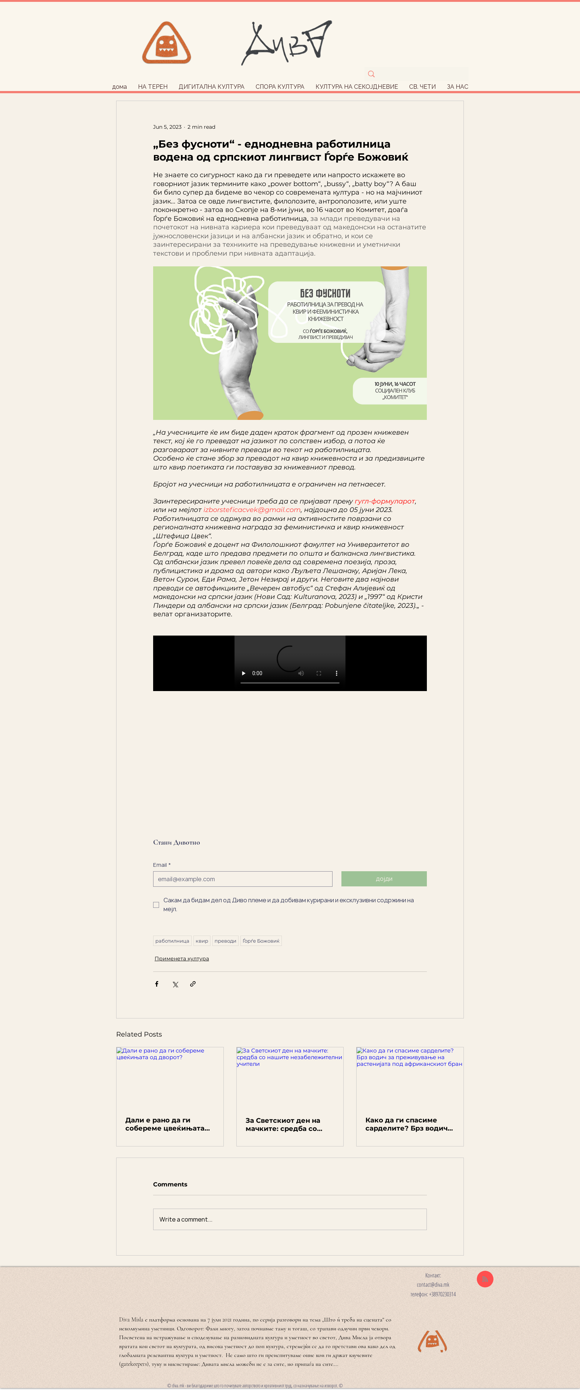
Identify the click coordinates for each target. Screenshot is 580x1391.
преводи (225, 941)
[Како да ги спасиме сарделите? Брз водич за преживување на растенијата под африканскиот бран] (410, 1077)
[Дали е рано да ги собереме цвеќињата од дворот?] (170, 1077)
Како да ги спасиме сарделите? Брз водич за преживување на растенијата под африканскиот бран (406, 1124)
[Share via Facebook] (156, 983)
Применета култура (182, 958)
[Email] (241, 879)
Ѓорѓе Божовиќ (261, 941)
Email (162, 865)
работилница (172, 941)
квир (202, 941)
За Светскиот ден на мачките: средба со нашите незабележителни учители (283, 1124)
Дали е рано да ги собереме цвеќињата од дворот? (165, 1124)
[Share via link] (192, 983)
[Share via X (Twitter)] (174, 983)
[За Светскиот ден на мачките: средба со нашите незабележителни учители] (290, 1077)
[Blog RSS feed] (485, 1279)
